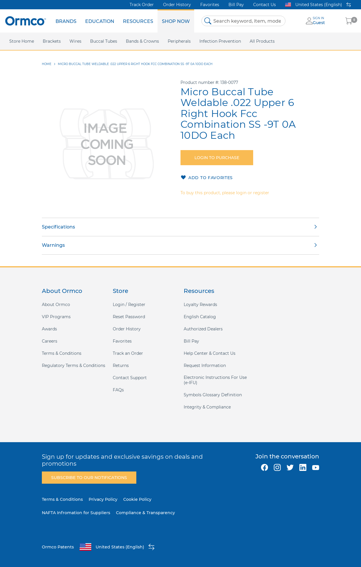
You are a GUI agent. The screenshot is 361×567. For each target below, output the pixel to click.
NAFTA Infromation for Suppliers (76, 512)
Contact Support (130, 377)
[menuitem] (66, 21)
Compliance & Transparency (145, 512)
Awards (49, 329)
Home (46, 64)
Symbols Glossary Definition (213, 394)
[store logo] (25, 20)
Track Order (142, 4)
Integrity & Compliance (207, 407)
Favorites (209, 4)
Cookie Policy (137, 499)
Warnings (53, 245)
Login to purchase (216, 157)
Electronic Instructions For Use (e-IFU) (215, 380)
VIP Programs (56, 316)
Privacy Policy (103, 499)
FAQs (118, 390)
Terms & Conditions (61, 353)
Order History (177, 4)
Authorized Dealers (203, 329)
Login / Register (129, 304)
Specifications (58, 227)
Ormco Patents (58, 547)
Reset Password (129, 316)
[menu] (122, 21)
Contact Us (264, 4)
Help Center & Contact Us (209, 353)
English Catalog (200, 316)
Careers (49, 341)
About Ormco (56, 304)
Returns (121, 365)
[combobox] (243, 21)
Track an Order (128, 353)
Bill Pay (236, 4)
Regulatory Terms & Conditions (73, 365)
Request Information (205, 365)
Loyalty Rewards (200, 304)
